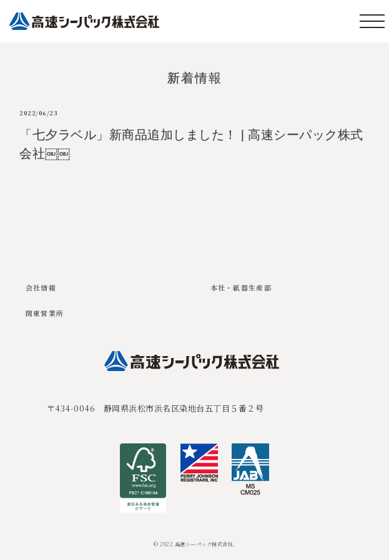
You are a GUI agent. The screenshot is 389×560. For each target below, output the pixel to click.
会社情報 (41, 287)
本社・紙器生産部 (241, 287)
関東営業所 (45, 313)
